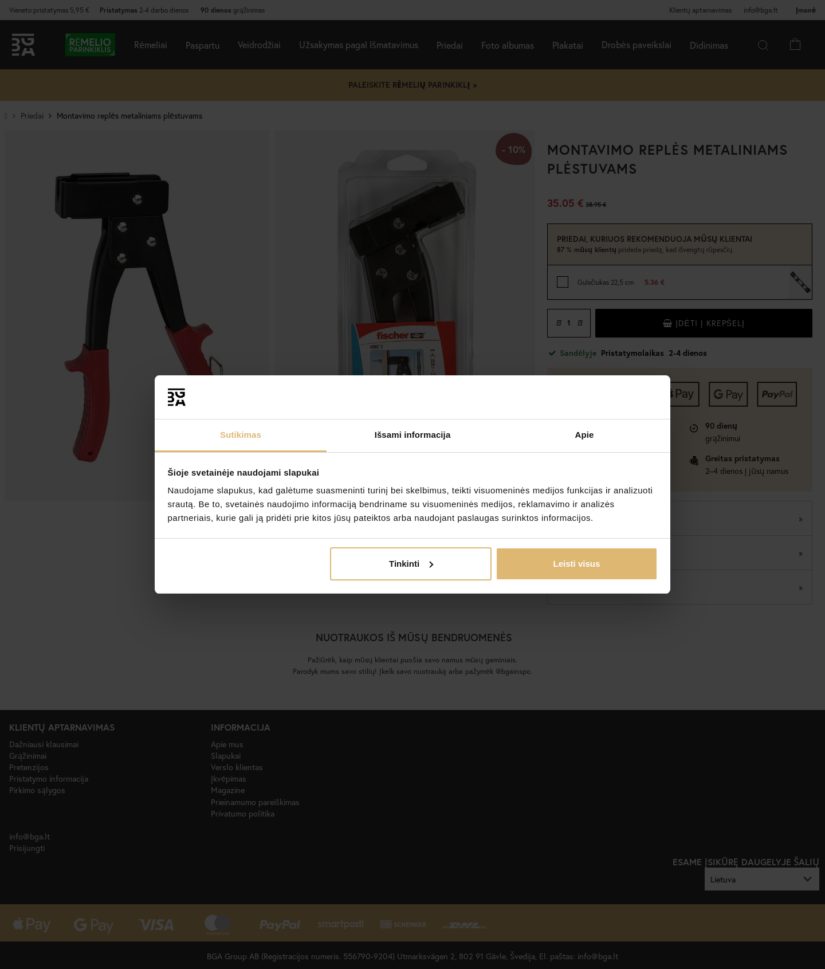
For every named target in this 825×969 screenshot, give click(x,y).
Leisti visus (576, 563)
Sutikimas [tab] (240, 435)
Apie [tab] (584, 435)
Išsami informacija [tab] (413, 435)
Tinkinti (411, 563)
